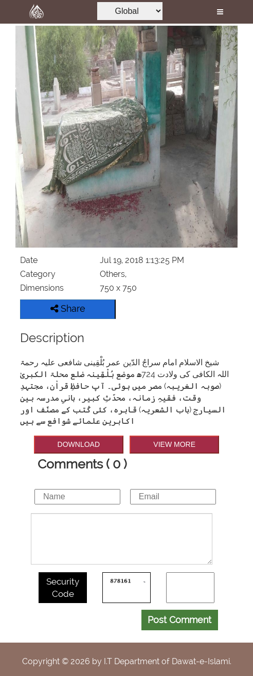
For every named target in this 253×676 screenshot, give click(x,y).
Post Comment (179, 619)
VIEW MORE (174, 444)
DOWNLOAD (79, 444)
